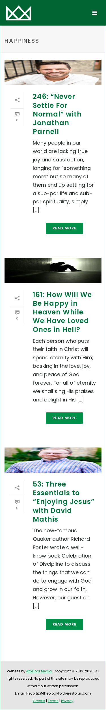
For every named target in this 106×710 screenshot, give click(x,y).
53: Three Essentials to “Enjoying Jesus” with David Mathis (63, 502)
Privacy (67, 700)
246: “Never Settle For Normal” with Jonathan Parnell (57, 114)
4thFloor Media (39, 671)
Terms (53, 700)
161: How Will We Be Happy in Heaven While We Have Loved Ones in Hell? (62, 312)
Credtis (39, 700)
